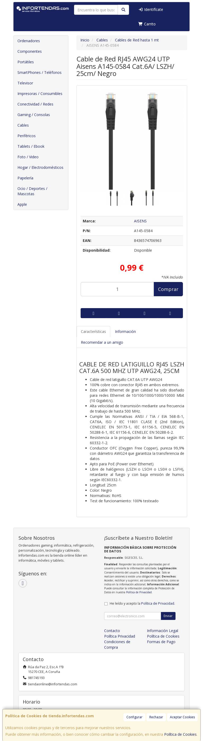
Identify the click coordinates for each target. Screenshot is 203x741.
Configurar (134, 717)
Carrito (147, 23)
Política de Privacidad (139, 592)
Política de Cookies (180, 734)
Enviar (168, 616)
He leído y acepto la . (142, 603)
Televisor (25, 82)
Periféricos (26, 135)
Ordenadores (28, 40)
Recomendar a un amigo (102, 342)
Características (93, 331)
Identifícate (150, 9)
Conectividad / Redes (35, 104)
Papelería (25, 177)
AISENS (140, 220)
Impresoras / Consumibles (39, 93)
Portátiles (25, 61)
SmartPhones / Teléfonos (39, 72)
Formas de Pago (161, 641)
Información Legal (162, 630)
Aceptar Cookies (182, 717)
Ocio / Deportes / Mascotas (32, 191)
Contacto (112, 630)
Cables (23, 125)
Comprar (168, 289)
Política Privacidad (119, 636)
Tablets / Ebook (30, 146)
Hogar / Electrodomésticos (40, 167)
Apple (22, 204)
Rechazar (156, 717)
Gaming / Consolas (33, 114)
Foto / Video (28, 156)
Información (125, 331)
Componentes (29, 51)
